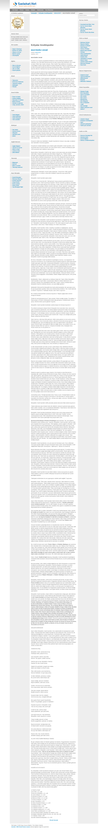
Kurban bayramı (16, 180)
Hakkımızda (40, 10)
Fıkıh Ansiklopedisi (85, 53)
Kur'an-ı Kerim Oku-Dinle (87, 32)
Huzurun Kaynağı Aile (86, 135)
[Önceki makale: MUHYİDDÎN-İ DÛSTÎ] (52, 820)
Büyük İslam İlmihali (85, 50)
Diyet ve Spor (16, 149)
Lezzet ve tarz (16, 150)
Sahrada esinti (16, 134)
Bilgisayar (15, 162)
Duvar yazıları (16, 183)
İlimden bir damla (17, 50)
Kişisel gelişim (16, 70)
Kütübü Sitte (83, 57)
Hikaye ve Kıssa (16, 52)
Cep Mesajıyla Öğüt (17, 187)
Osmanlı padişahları (85, 124)
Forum (21, 10)
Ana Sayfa (15, 10)
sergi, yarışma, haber (18, 104)
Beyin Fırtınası (16, 101)
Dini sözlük (83, 96)
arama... (81, 13)
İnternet (14, 164)
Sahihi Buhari (84, 55)
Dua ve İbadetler (84, 102)
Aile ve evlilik (16, 68)
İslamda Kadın (84, 137)
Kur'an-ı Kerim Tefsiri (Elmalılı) (86, 30)
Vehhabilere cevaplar (86, 58)
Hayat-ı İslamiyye (17, 49)
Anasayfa (34, 13)
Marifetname (83, 99)
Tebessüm (15, 80)
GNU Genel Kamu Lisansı (23, 827)
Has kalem (15, 129)
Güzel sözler (15, 185)
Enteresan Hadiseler (17, 81)
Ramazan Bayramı (17, 179)
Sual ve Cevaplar (85, 94)
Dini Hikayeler (84, 101)
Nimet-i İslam (84, 60)
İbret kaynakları (84, 93)
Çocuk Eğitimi (16, 67)
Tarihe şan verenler (85, 125)
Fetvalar (82, 52)
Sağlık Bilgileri (16, 146)
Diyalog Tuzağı (84, 91)
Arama (27, 10)
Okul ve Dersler (16, 65)
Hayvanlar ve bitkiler (18, 100)
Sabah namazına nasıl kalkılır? (86, 108)
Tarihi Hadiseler (16, 116)
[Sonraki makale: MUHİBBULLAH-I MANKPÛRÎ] (56, 820)
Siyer (81, 122)
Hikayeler (14, 132)
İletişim (33, 10)
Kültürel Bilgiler (16, 98)
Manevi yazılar (16, 53)
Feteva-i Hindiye (84, 48)
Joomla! (13, 827)
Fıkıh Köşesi (83, 47)
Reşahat (82, 79)
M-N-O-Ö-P (57, 13)
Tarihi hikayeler (16, 118)
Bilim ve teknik (16, 165)
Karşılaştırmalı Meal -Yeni (87, 24)
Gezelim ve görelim (17, 103)
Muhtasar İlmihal (85, 42)
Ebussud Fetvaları (85, 63)
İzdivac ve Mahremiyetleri (87, 140)
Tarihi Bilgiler (16, 114)
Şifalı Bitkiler (15, 152)
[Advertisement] (54, 27)
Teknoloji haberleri (17, 167)
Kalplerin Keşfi (84, 75)
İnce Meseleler (49, 10)
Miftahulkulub (84, 78)
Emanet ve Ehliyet (85, 45)
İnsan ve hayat (16, 96)
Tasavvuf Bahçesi (85, 76)
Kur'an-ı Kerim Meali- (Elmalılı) (86, 26)
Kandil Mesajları (16, 177)
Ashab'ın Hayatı (84, 119)
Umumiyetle (15, 55)
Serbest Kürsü (16, 131)
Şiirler (14, 136)
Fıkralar (14, 86)
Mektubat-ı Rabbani (85, 81)
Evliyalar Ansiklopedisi (45, 13)
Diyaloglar (15, 85)
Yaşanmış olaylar (17, 83)
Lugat (82, 104)
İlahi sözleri (83, 97)
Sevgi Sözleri (16, 182)
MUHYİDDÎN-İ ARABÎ (39, 50)
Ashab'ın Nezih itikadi (86, 61)
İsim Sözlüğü (83, 106)
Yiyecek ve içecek (17, 147)
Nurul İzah (83, 65)
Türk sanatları (16, 119)
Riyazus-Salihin (84, 44)
